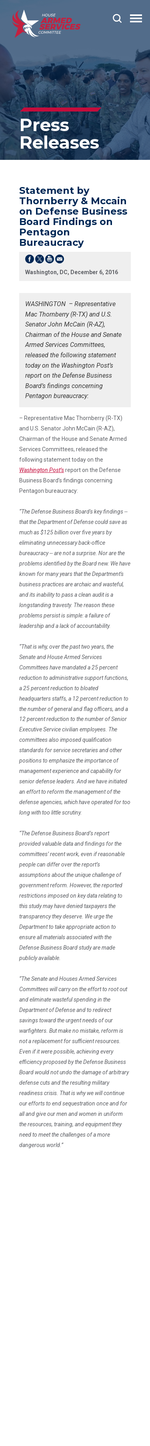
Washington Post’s (41, 470)
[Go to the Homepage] (46, 24)
